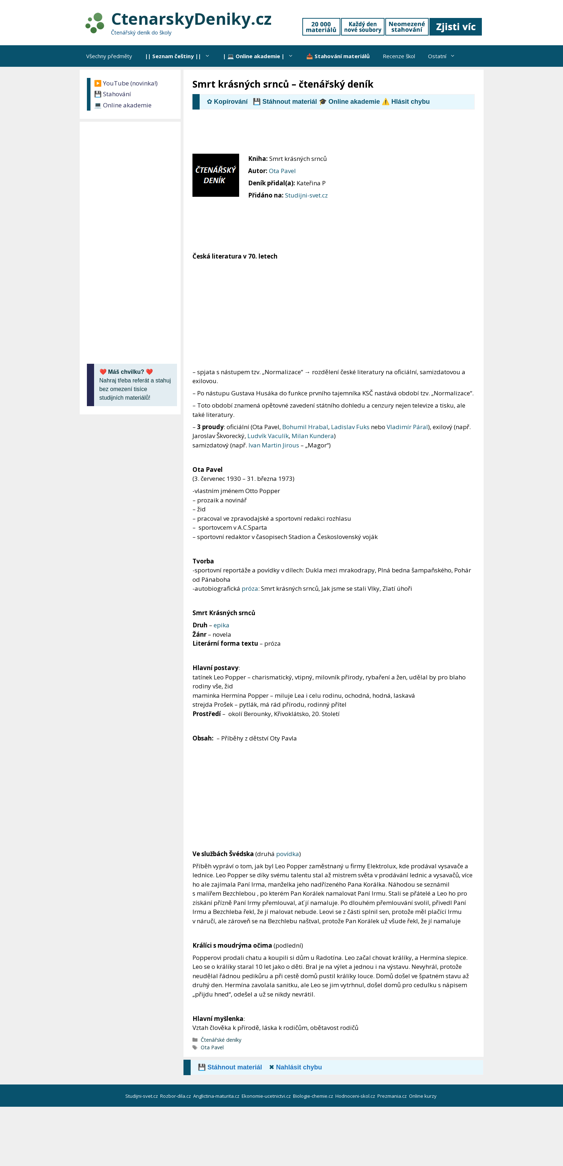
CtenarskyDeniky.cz (191, 18)
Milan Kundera (313, 436)
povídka (287, 854)
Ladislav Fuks (350, 427)
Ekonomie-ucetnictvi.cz (267, 1096)
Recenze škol (399, 56)
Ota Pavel (282, 171)
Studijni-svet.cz (306, 195)
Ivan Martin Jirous (273, 445)
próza (250, 588)
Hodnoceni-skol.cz (355, 1096)
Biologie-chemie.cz (313, 1096)
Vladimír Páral (407, 427)
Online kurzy (423, 1096)
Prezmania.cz (392, 1096)
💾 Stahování (112, 94)
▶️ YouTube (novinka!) (126, 83)
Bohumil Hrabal (305, 427)
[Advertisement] (323, 135)
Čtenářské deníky (221, 1039)
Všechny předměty (109, 56)
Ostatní (445, 56)
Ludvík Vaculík (268, 436)
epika (221, 625)
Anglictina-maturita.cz (217, 1096)
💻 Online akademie (123, 105)
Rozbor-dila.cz (176, 1096)
